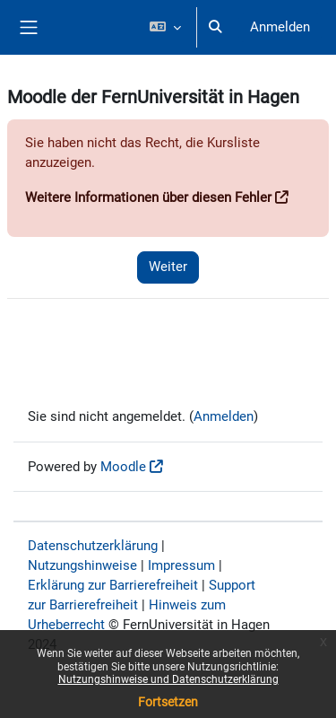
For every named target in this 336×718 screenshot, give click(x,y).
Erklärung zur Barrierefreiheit (113, 585)
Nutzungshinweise (82, 565)
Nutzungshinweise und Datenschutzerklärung (168, 679)
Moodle (123, 467)
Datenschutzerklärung (93, 546)
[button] (164, 27)
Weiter (168, 266)
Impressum (181, 565)
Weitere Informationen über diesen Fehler (148, 197)
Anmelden (280, 27)
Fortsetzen (168, 702)
